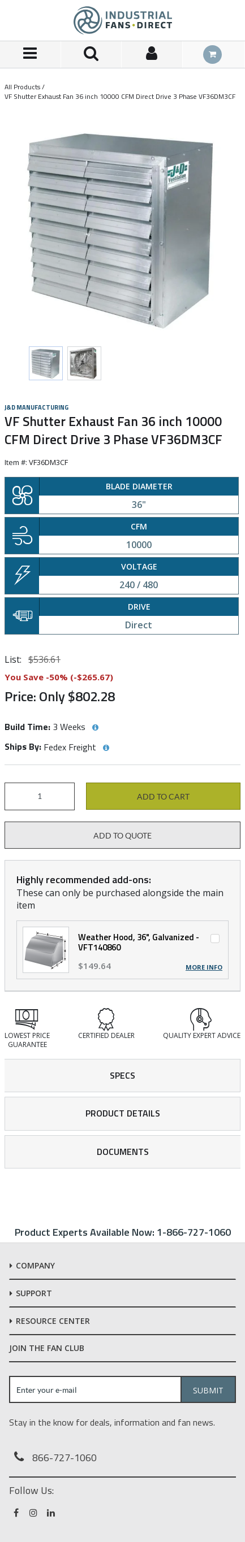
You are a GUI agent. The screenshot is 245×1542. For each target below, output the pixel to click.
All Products (22, 86)
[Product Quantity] (40, 796)
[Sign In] (152, 54)
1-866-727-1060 (194, 1232)
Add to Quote (122, 835)
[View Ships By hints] (105, 748)
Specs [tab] (122, 1075)
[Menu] (30, 54)
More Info (204, 967)
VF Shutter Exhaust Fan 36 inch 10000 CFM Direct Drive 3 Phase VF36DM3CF (120, 96)
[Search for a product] (91, 54)
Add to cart (163, 796)
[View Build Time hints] (95, 728)
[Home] (122, 20)
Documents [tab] (123, 1151)
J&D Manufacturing (36, 407)
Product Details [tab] (122, 1113)
